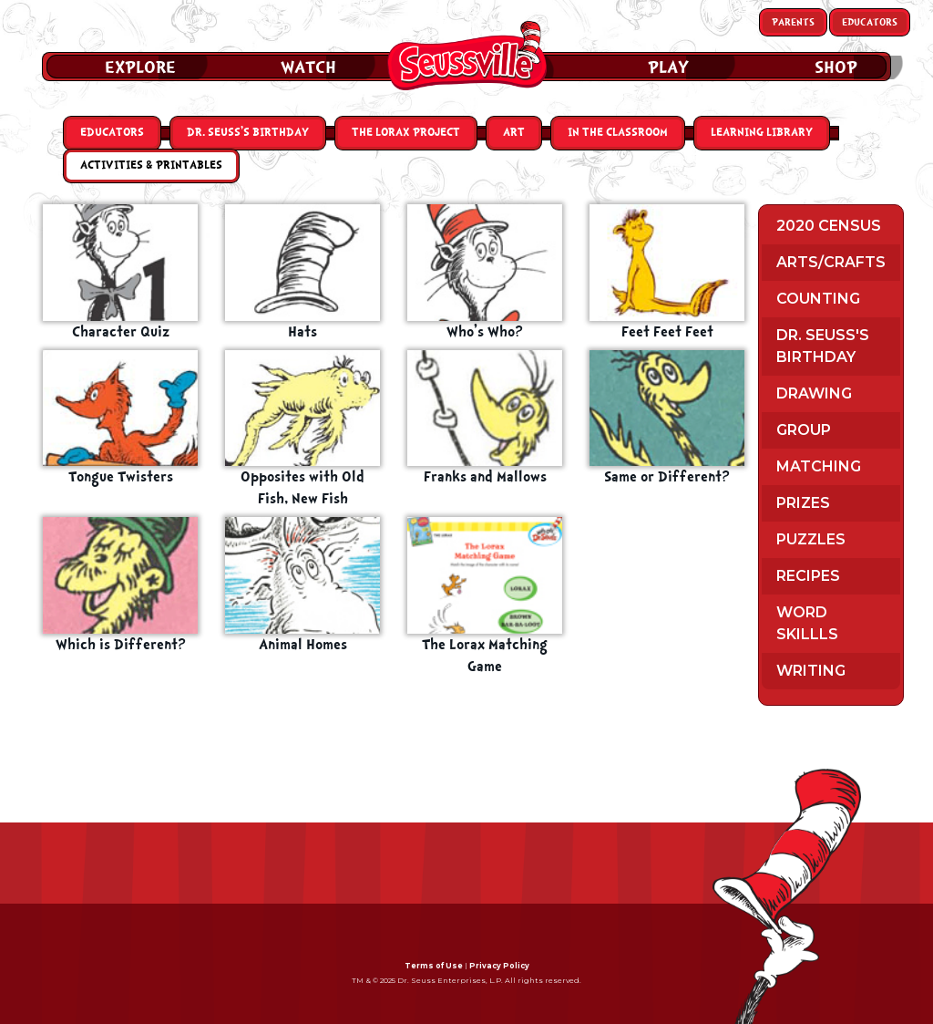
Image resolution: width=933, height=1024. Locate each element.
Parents (793, 22)
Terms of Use (434, 965)
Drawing (814, 393)
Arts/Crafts (831, 262)
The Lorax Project (406, 132)
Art (514, 132)
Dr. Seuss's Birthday (822, 346)
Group (803, 430)
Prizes (803, 503)
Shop (836, 67)
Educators (869, 22)
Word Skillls (807, 623)
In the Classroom (618, 132)
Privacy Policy (499, 965)
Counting (818, 298)
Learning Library (762, 132)
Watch (308, 67)
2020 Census (828, 225)
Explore (140, 67)
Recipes (808, 575)
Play (668, 67)
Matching (818, 466)
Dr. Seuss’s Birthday (248, 132)
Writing (811, 670)
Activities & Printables (151, 165)
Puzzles (811, 539)
